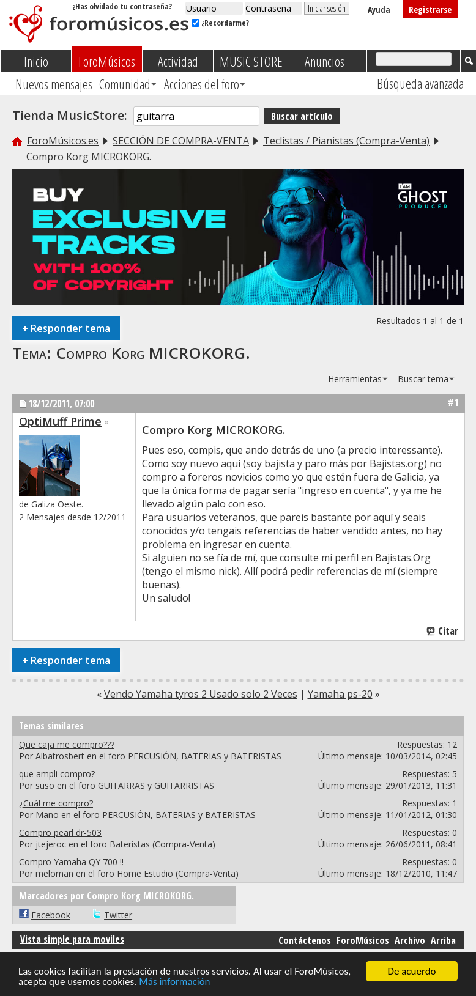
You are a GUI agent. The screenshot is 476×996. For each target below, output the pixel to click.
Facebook (50, 915)
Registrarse (430, 9)
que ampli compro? (57, 774)
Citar (443, 631)
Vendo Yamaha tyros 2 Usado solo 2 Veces (200, 694)
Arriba (443, 940)
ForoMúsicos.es (63, 140)
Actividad (178, 61)
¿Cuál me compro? (56, 803)
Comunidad (125, 84)
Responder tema (66, 328)
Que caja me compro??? (66, 744)
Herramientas (355, 379)
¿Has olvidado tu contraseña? (122, 6)
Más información (174, 983)
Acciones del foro (201, 84)
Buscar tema (423, 379)
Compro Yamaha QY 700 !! (71, 862)
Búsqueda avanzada (420, 83)
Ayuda (379, 9)
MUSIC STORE (251, 61)
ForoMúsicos (106, 61)
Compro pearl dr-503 (60, 832)
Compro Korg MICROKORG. (153, 353)
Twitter (118, 915)
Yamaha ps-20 (340, 694)
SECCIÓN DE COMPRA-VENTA (181, 140)
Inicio (36, 61)
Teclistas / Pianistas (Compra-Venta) (346, 140)
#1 (453, 402)
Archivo (410, 940)
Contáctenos (304, 940)
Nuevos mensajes (53, 84)
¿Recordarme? (220, 22)
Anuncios (324, 61)
